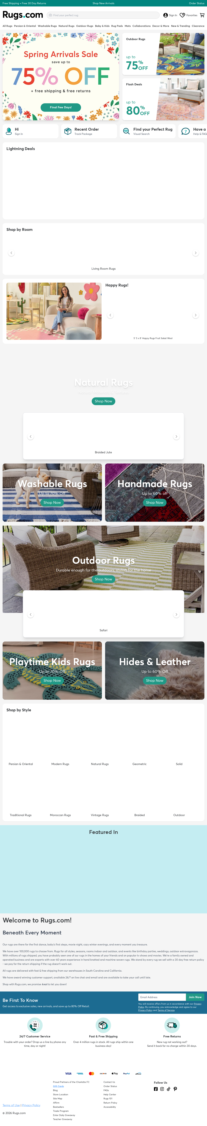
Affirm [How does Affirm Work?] (56, 1102)
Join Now (195, 997)
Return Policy (110, 1102)
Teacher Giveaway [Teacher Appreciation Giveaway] (62, 1119)
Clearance (198, 25)
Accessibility (110, 1106)
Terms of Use (11, 1105)
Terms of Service (166, 1010)
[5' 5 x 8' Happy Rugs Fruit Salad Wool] (153, 315)
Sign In (170, 15)
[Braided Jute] (103, 437)
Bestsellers (58, 1106)
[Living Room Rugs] (103, 253)
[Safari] (103, 615)
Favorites (188, 15)
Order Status (196, 3)
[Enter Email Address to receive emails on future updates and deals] (162, 997)
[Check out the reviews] (166, 1107)
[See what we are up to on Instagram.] (162, 1089)
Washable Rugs (47, 25)
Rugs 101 (108, 1098)
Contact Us (109, 1082)
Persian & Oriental (25, 25)
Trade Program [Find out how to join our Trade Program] (61, 1111)
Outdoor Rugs (84, 25)
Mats (128, 25)
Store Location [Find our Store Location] (60, 1094)
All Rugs (7, 25)
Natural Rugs (66, 25)
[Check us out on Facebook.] (156, 1089)
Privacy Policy (145, 1010)
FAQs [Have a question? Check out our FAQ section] (106, 1090)
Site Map (57, 1098)
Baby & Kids (102, 25)
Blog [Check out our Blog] (55, 1090)
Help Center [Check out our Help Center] (110, 1094)
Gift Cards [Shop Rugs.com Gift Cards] (58, 1086)
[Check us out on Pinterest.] (175, 1089)
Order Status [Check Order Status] (110, 1086)
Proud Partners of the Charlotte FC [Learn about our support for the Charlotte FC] (71, 1082)
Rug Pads (117, 25)
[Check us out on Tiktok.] (168, 1089)
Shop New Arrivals (103, 3)
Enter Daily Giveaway (64, 1115)
